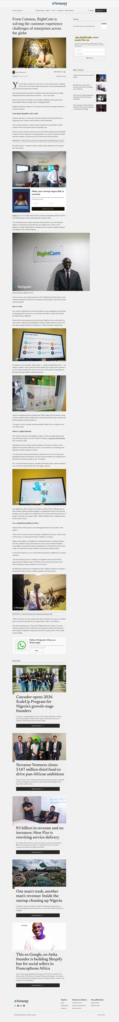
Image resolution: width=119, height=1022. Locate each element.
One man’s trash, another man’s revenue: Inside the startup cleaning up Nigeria (39, 896)
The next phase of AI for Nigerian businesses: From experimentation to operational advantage (83, 107)
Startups (64, 76)
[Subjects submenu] (50, 10)
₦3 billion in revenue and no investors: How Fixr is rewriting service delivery (40, 833)
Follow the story (36, 726)
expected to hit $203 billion (57, 438)
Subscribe (99, 10)
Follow (36, 650)
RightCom (15, 215)
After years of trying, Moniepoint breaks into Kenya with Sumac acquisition (83, 97)
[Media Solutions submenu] (74, 10)
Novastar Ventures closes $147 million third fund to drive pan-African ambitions (40, 769)
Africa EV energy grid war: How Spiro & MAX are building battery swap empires (43, 140)
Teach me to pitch (49, 209)
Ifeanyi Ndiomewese (21, 72)
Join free (90, 58)
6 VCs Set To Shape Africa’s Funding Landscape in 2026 (37, 614)
